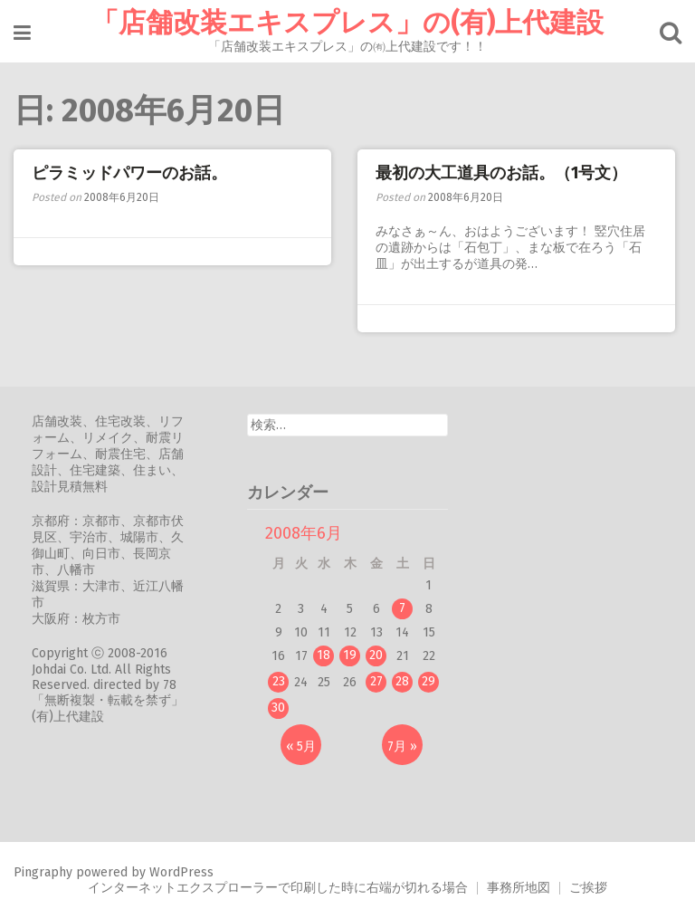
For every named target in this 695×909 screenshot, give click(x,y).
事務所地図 (518, 887)
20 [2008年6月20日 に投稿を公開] (376, 655)
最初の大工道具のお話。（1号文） (501, 173)
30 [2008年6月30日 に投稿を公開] (278, 707)
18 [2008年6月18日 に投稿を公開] (323, 655)
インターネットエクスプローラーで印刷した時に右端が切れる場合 (278, 887)
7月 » (402, 746)
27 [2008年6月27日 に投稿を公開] (376, 681)
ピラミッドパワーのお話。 (129, 173)
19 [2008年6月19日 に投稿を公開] (350, 655)
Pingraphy (43, 872)
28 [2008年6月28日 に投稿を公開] (402, 681)
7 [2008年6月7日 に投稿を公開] (402, 608)
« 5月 (301, 746)
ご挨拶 (588, 887)
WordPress (181, 872)
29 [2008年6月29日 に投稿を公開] (428, 681)
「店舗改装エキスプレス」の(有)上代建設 (347, 22)
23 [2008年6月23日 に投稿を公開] (278, 681)
